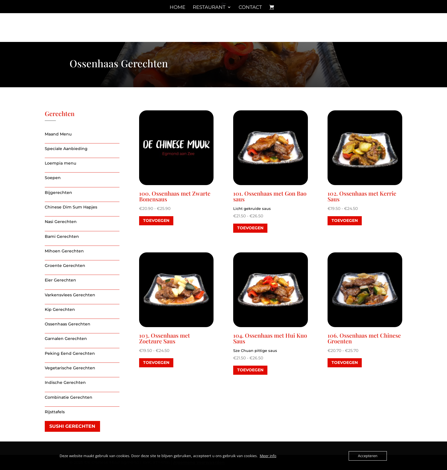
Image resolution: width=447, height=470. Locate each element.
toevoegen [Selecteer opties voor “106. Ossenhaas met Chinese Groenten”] (345, 362)
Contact (250, 7)
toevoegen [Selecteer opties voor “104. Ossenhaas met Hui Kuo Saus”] (250, 369)
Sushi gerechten (72, 426)
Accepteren (367, 455)
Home (177, 7)
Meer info (268, 455)
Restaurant (209, 7)
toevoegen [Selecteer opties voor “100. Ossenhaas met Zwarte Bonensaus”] (156, 220)
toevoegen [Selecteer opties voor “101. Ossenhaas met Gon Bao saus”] (250, 227)
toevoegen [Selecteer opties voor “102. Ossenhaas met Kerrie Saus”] (345, 220)
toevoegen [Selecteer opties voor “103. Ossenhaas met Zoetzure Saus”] (156, 362)
